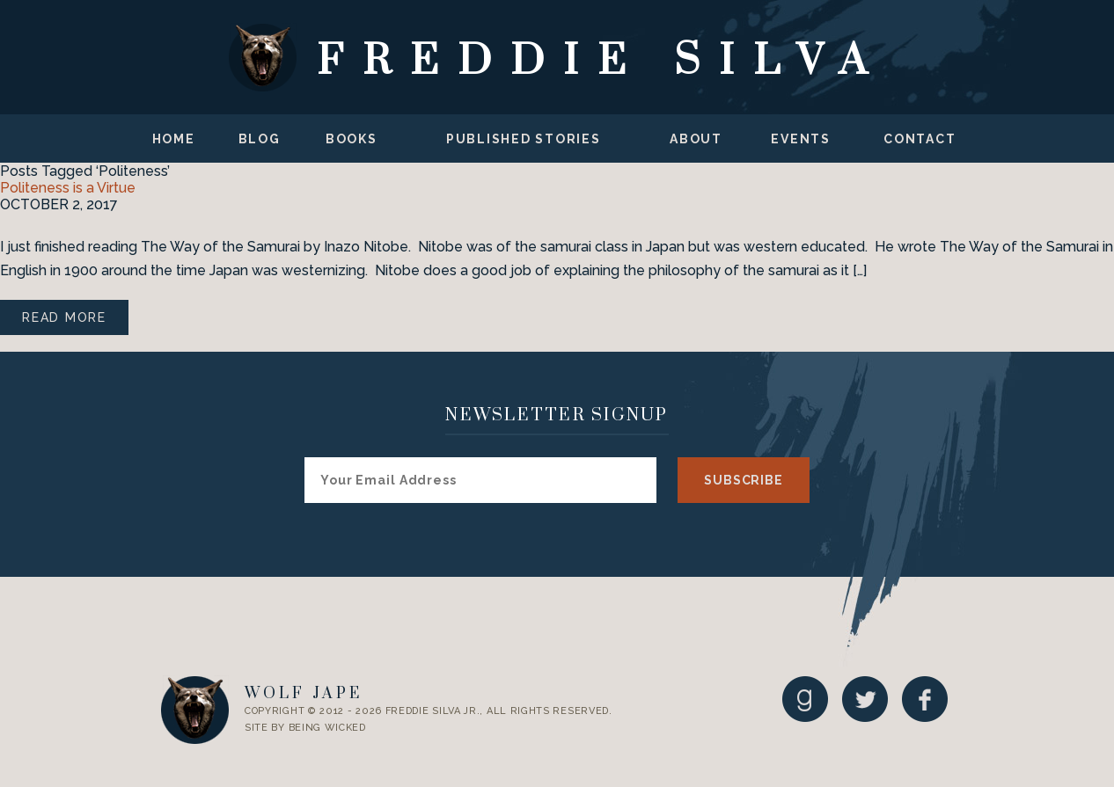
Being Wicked (327, 727)
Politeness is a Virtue (68, 187)
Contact (919, 139)
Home (173, 139)
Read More (64, 317)
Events (801, 139)
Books (351, 139)
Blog (259, 139)
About (696, 139)
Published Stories (523, 139)
